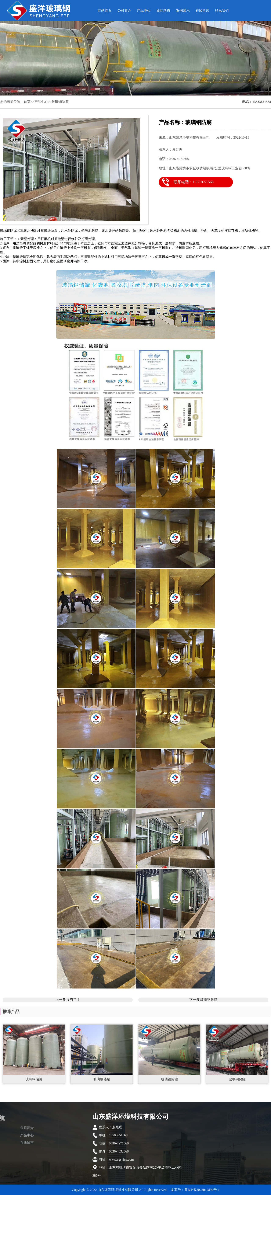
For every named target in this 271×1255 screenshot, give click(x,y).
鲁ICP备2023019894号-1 (202, 1190)
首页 (27, 102)
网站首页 (104, 10)
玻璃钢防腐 (60, 102)
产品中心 (144, 10)
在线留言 (202, 10)
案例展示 (183, 10)
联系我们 (222, 10)
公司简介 (124, 10)
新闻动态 (163, 10)
